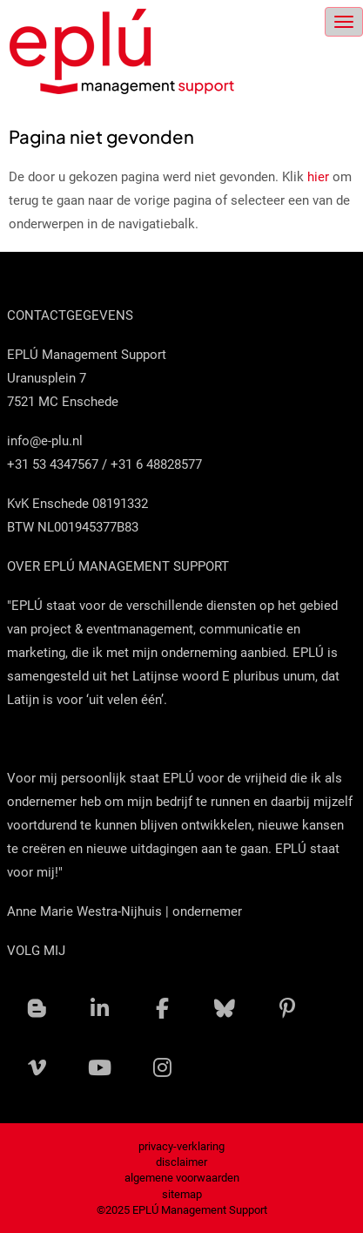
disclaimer (181, 1162)
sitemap (182, 1194)
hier (318, 177)
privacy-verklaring (181, 1146)
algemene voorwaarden (181, 1177)
